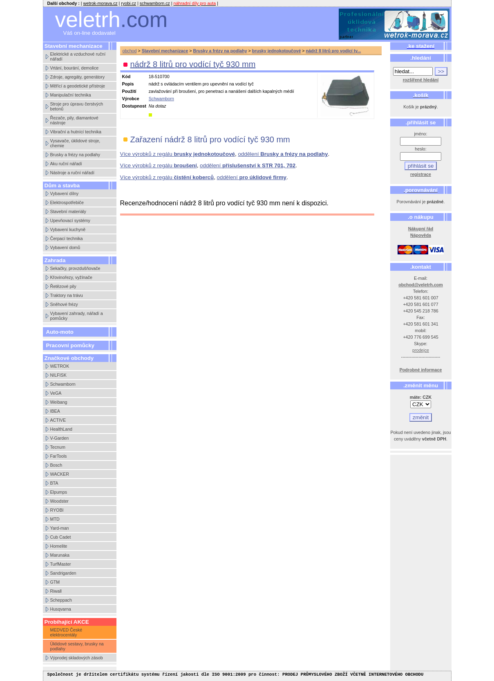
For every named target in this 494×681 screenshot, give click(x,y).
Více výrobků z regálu (177, 154)
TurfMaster (60, 564)
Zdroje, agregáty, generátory (77, 76)
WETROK (59, 366)
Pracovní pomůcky (70, 345)
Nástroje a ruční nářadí (72, 172)
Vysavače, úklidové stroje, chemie (75, 143)
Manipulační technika (70, 94)
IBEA (55, 411)
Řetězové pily (63, 286)
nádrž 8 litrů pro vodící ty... (333, 50)
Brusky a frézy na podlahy (75, 154)
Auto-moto (60, 332)
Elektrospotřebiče (67, 202)
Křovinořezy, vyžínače (71, 277)
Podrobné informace (421, 369)
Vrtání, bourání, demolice (74, 67)
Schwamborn (63, 384)
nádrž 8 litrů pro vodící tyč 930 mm (193, 64)
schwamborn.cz (155, 3)
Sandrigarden (63, 573)
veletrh (111, 19)
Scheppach (61, 600)
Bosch (56, 465)
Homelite (58, 546)
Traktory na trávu (66, 295)
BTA (54, 483)
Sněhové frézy (64, 304)
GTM (55, 582)
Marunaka (59, 555)
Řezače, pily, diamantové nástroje (74, 120)
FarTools (58, 456)
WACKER (59, 474)
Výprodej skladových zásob (76, 657)
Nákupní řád (421, 228)
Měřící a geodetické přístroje (77, 85)
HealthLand (61, 429)
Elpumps (58, 492)
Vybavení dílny (64, 193)
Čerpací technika (66, 238)
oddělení (283, 154)
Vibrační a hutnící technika (75, 131)
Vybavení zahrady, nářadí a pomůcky (76, 316)
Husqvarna (61, 609)
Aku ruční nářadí (66, 163)
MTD (55, 519)
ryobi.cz (128, 3)
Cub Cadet (60, 537)
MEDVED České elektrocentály (66, 632)
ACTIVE (58, 420)
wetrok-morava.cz (100, 3)
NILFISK (58, 375)
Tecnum (57, 447)
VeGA (56, 393)
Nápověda (420, 235)
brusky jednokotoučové (276, 50)
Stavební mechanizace (165, 50)
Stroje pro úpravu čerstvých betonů (76, 106)
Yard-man (59, 528)
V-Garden (59, 438)
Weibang (58, 402)
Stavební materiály (68, 211)
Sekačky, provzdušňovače (75, 268)
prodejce (420, 350)
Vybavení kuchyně (68, 229)
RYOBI (57, 510)
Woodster (59, 501)
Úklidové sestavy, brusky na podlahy (77, 646)
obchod (130, 50)
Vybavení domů (65, 247)
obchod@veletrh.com (420, 284)
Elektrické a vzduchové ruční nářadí (78, 56)
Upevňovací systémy (70, 220)
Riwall (56, 591)
